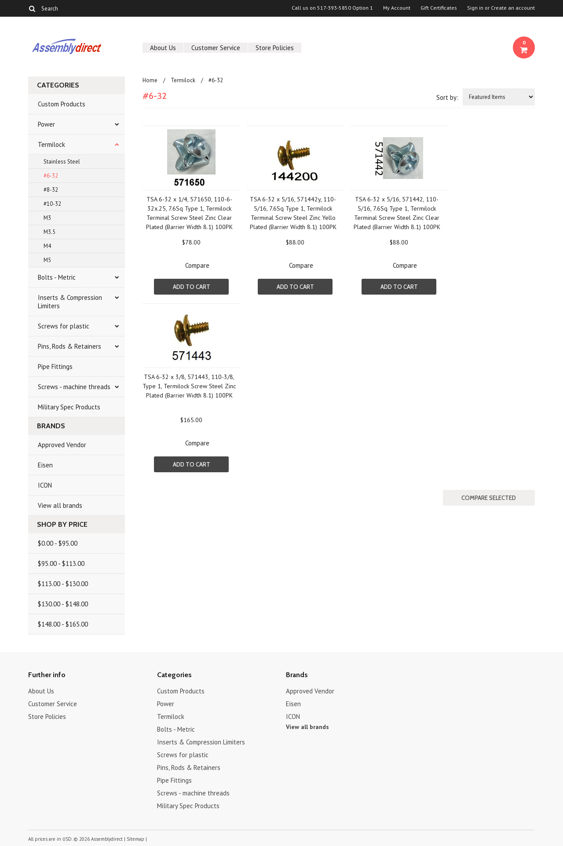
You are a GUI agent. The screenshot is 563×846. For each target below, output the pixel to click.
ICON (45, 485)
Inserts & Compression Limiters (70, 301)
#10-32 (52, 204)
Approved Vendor (62, 445)
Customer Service (215, 48)
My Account (396, 8)
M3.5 (49, 232)
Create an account (513, 8)
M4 (47, 246)
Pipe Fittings (55, 366)
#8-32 (51, 189)
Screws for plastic (63, 326)
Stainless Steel (62, 161)
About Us (163, 48)
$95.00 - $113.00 (61, 563)
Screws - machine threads (74, 387)
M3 (47, 218)
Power (46, 124)
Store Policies (275, 48)
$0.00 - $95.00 (57, 543)
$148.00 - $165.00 (63, 624)
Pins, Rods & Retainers (69, 346)
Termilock (51, 144)
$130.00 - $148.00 (63, 604)
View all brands (60, 505)
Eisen (45, 465)
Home (150, 80)
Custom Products (61, 104)
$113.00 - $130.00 (63, 584)
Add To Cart (191, 286)
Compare (197, 265)
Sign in (475, 8)
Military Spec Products (69, 407)
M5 (47, 260)
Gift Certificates (438, 8)
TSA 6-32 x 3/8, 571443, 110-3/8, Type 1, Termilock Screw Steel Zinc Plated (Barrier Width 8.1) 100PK (189, 386)
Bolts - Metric (57, 277)
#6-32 (51, 175)
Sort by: (447, 97)
